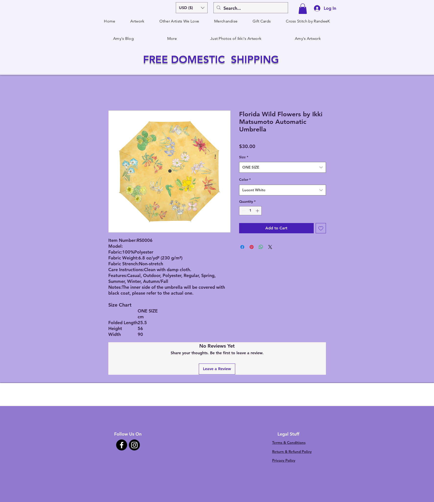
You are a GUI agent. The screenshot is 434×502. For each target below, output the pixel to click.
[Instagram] (134, 444)
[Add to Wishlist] (321, 228)
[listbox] (192, 7)
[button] (192, 7)
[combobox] (282, 167)
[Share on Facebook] (242, 247)
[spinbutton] (250, 210)
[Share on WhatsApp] (261, 247)
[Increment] (258, 210)
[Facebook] (121, 444)
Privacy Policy (283, 460)
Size (243, 157)
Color (245, 179)
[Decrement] (243, 210)
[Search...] (250, 8)
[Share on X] (270, 247)
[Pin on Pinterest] (252, 247)
